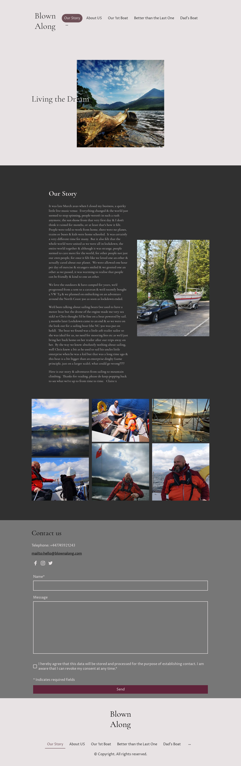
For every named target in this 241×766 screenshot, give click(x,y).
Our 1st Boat (118, 18)
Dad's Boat (189, 18)
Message (40, 597)
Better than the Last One (154, 18)
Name (39, 576)
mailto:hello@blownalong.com (57, 553)
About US (94, 18)
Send (121, 689)
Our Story (72, 18)
